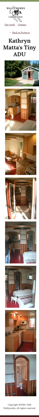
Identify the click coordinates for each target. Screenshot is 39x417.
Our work (10, 24)
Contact (22, 24)
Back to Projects (21, 32)
